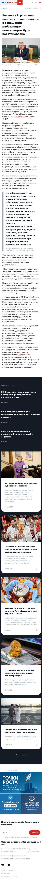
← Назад (4, 8)
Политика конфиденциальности (13, 856)
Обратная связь (33, 852)
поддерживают (23, 354)
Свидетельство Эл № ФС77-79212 (13, 849)
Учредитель (31, 849)
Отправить (35, 832)
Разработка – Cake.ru (9, 876)
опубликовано (20, 116)
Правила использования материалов (15, 859)
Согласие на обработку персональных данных (20, 837)
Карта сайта (5, 873)
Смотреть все (21, 755)
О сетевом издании (8, 852)
